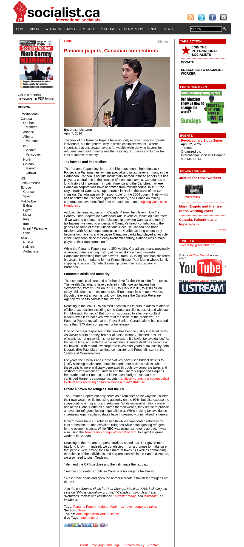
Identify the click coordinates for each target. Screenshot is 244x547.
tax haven (127, 506)
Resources (109, 29)
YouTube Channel (199, 255)
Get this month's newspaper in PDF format (36, 96)
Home (21, 29)
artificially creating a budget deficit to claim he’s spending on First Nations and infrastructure (116, 380)
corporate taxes (146, 506)
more (222, 230)
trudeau (102, 506)
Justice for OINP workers (200, 178)
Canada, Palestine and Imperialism (198, 222)
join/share (151, 496)
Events (168, 29)
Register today (125, 496)
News (82, 510)
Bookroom (134, 29)
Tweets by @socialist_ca (197, 245)
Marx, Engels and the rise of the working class (200, 208)
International (89, 517)
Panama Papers (84, 506)
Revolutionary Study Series (202, 140)
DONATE (187, 62)
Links (152, 29)
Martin (114, 506)
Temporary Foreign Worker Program (110, 432)
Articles (87, 29)
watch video (192, 197)
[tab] (202, 178)
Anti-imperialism (87, 514)
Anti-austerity (109, 514)
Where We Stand (60, 29)
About (35, 29)
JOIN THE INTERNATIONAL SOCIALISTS (205, 50)
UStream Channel (199, 280)
